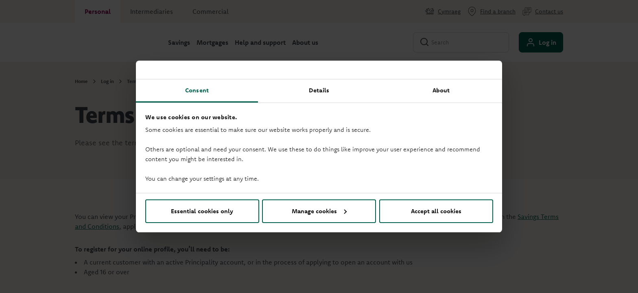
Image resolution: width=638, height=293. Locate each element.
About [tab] (441, 90)
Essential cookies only (202, 211)
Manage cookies (319, 211)
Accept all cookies (436, 211)
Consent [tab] (197, 90)
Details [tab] (319, 90)
